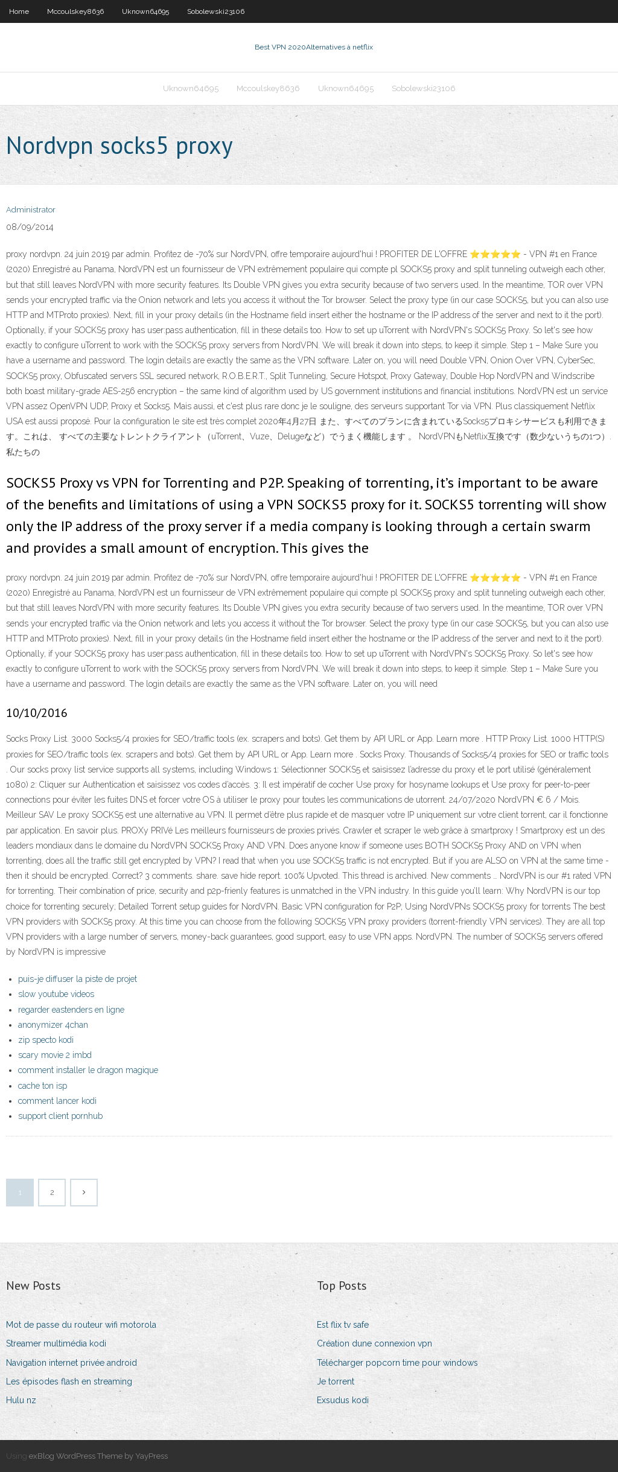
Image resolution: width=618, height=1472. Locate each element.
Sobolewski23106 (215, 11)
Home (19, 11)
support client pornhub (60, 1116)
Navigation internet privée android (71, 1363)
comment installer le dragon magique (88, 1070)
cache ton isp (42, 1086)
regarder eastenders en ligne (71, 1010)
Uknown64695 (145, 11)
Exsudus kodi (343, 1400)
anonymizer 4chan (53, 1025)
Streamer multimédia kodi (56, 1343)
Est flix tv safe (343, 1325)
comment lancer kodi (57, 1101)
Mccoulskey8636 (75, 11)
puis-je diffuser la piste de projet (77, 979)
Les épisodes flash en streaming (69, 1381)
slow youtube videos (56, 994)
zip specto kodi (46, 1040)
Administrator (31, 209)
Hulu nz (21, 1400)
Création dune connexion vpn (374, 1343)
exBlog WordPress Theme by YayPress (98, 1456)
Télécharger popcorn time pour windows (397, 1363)
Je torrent (335, 1381)
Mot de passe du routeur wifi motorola (81, 1325)
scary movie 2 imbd (55, 1055)
